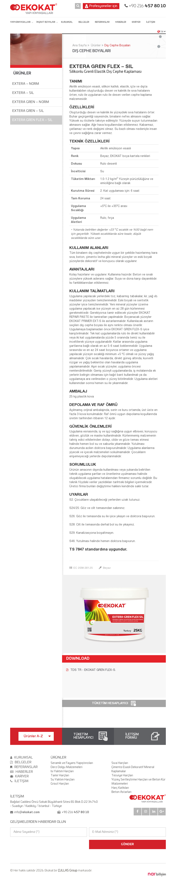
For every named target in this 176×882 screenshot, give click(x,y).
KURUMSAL (67, 22)
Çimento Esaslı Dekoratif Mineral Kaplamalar (132, 769)
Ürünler (96, 45)
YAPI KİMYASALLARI (20, 22)
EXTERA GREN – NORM (30, 102)
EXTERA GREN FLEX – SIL (32, 120)
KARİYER (136, 22)
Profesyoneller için (101, 6)
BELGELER (83, 22)
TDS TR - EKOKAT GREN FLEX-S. (91, 669)
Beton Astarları (121, 792)
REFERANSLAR (102, 22)
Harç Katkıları (120, 787)
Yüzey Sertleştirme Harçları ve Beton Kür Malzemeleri (138, 781)
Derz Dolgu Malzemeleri (66, 767)
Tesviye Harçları (122, 775)
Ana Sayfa (79, 45)
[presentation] (28, 844)
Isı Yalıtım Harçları (62, 771)
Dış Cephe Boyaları (117, 45)
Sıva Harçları (119, 763)
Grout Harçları (60, 783)
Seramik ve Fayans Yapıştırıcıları (72, 763)
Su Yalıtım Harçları (63, 779)
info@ (27, 812)
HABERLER (120, 22)
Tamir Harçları (60, 775)
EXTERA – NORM (25, 83)
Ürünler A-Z (37, 736)
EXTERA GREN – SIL (28, 110)
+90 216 (147, 6)
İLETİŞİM (150, 22)
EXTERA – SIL (23, 93)
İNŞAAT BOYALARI (45, 22)
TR (161, 31)
